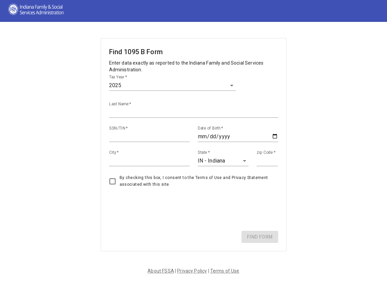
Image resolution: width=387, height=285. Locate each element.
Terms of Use (224, 271)
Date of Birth (210, 128)
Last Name (120, 104)
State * (204, 152)
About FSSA (161, 271)
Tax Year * (118, 77)
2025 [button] (115, 85)
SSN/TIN (118, 128)
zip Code (266, 152)
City (114, 152)
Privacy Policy (192, 271)
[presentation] (160, 210)
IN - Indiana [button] (211, 160)
